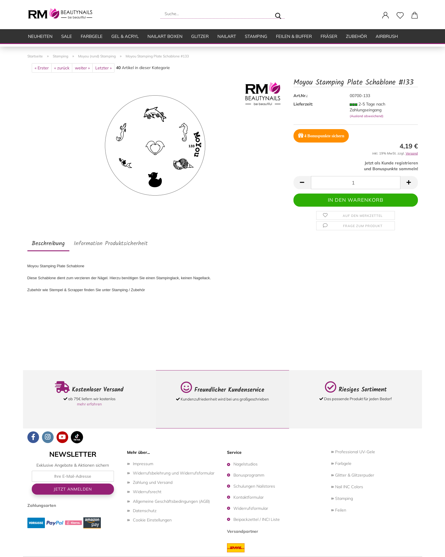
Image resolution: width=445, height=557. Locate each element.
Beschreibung (48, 243)
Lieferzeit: (303, 104)
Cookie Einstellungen (152, 520)
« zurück (61, 68)
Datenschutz (144, 510)
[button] (385, 15)
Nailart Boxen (164, 36)
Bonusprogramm (248, 475)
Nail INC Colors (347, 486)
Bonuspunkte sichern (321, 135)
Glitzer (200, 36)
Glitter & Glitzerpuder (352, 475)
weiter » (82, 68)
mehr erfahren (89, 404)
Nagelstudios (245, 464)
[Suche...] (278, 14)
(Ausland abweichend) (367, 116)
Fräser (329, 36)
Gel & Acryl (125, 36)
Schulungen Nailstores (254, 486)
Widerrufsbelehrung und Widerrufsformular (173, 473)
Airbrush (387, 36)
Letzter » (103, 68)
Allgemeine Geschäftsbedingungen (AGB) (171, 501)
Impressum (143, 463)
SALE (66, 36)
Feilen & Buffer (294, 36)
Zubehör (356, 36)
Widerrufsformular (250, 508)
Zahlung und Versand (153, 482)
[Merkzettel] (400, 15)
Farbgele (92, 36)
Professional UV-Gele (353, 451)
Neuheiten (40, 36)
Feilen (338, 510)
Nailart (226, 36)
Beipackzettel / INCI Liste (256, 519)
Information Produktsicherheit (111, 243)
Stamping (256, 36)
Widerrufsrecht (147, 491)
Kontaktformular (248, 497)
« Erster (42, 68)
